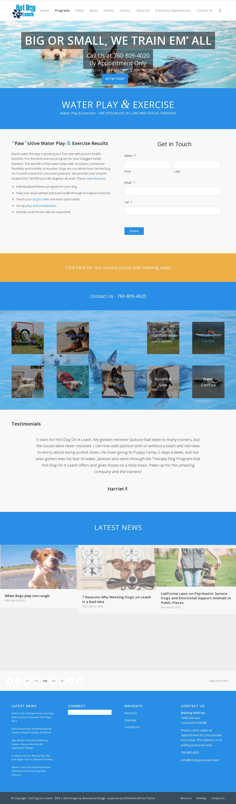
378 (36, 681)
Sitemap (130, 720)
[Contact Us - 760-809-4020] (118, 296)
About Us (130, 713)
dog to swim (40, 199)
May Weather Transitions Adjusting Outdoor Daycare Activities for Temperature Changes (29, 744)
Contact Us (131, 727)
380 (54, 681)
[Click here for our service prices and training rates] (118, 267)
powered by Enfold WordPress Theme (131, 798)
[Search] (219, 10)
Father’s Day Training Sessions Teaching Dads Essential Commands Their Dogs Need (32, 717)
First (128, 171)
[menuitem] (44, 10)
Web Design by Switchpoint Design (84, 798)
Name (130, 156)
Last (177, 171)
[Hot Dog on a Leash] (24, 10)
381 (62, 681)
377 (27, 681)
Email (129, 183)
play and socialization (41, 206)
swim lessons (95, 178)
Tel (128, 202)
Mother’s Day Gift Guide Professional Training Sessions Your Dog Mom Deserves (31, 771)
